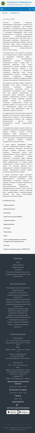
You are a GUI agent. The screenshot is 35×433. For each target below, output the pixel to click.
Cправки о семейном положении (18, 324)
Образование (8, 232)
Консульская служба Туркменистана (18, 288)
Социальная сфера (9, 220)
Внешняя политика (9, 209)
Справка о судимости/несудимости (18, 322)
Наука (5, 235)
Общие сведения (9, 205)
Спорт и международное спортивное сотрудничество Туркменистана (15, 240)
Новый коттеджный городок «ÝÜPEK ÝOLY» (17, 249)
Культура (6, 245)
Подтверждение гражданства (18, 320)
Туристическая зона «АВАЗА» (13, 216)
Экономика (7, 213)
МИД (18, 262)
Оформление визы (18, 267)
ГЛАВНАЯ (4, 13)
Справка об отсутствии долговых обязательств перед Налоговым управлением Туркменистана (18, 311)
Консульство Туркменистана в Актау (17, 272)
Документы (18, 327)
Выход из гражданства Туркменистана (18, 299)
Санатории (7, 228)
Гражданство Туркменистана (18, 292)
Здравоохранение (9, 224)
